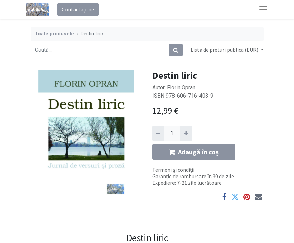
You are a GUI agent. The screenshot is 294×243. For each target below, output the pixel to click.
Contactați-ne (78, 9)
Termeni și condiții (173, 169)
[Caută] (176, 50)
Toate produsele (54, 34)
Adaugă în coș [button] (194, 151)
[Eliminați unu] (158, 133)
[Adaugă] (186, 133)
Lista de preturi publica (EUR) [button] (225, 49)
